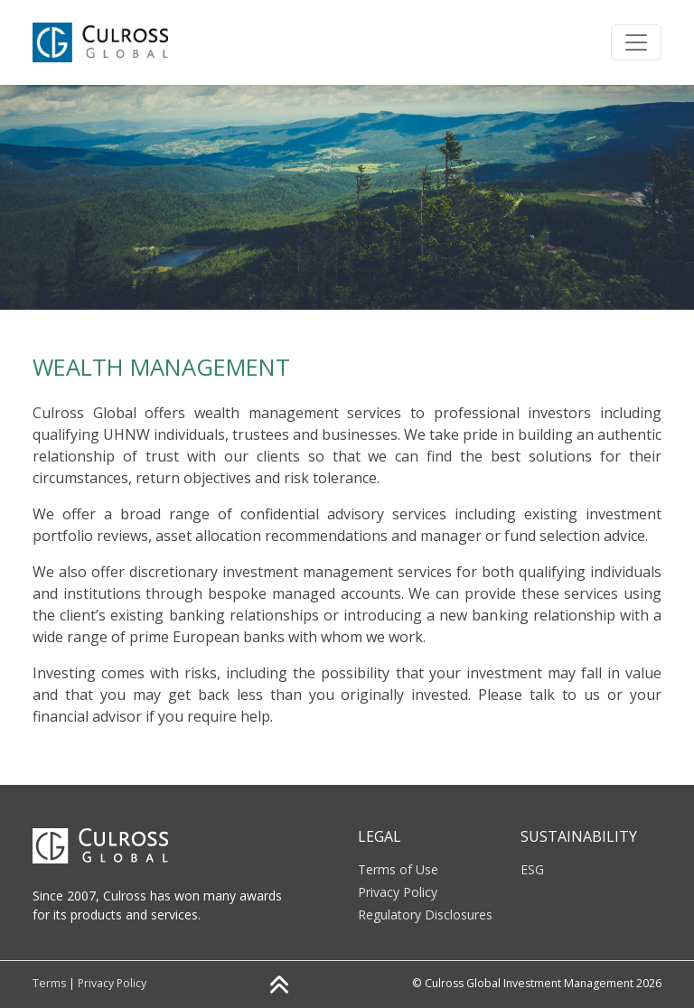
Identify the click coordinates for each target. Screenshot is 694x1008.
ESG (532, 869)
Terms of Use (398, 869)
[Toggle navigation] (636, 42)
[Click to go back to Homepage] (111, 42)
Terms (49, 983)
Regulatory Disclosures (425, 914)
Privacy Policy (397, 892)
